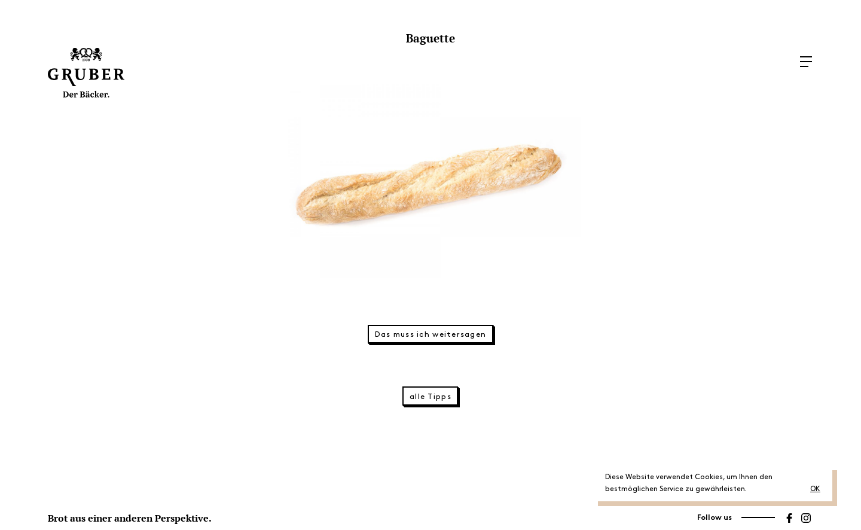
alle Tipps (430, 396)
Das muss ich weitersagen (431, 334)
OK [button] (815, 489)
